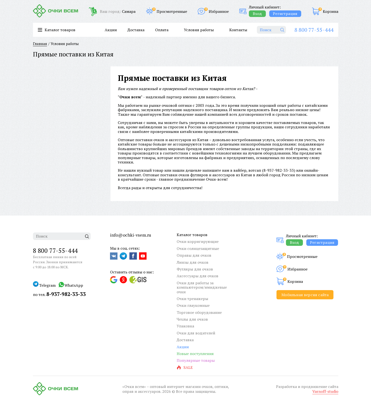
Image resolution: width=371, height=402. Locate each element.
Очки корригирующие (198, 241)
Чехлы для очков (192, 319)
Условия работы (199, 29)
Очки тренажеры (192, 298)
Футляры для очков (195, 269)
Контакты (238, 29)
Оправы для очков (194, 255)
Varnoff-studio (325, 391)
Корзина (330, 11)
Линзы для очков (192, 262)
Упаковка (185, 326)
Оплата (161, 29)
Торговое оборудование (199, 312)
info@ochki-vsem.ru (130, 235)
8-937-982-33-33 (278, 170)
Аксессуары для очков (197, 276)
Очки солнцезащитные (198, 248)
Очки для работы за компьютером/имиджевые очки (202, 287)
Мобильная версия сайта (305, 294)
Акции (111, 29)
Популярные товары (196, 360)
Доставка (135, 29)
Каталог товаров (192, 234)
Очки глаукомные (193, 305)
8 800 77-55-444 (313, 29)
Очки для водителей (196, 333)
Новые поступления (195, 353)
